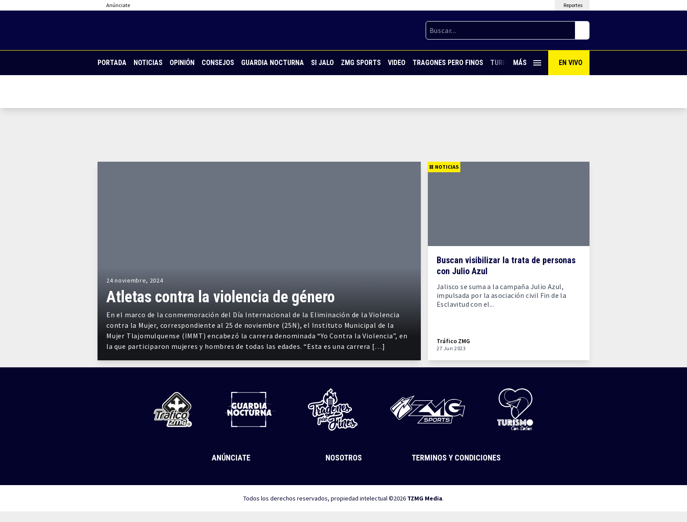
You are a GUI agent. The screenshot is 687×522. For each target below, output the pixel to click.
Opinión (182, 62)
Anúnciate (231, 457)
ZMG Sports (361, 62)
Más (527, 62)
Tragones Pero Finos (447, 62)
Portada (112, 62)
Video (396, 62)
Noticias (148, 62)
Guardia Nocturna (272, 62)
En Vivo (570, 62)
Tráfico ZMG (453, 341)
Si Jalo (322, 62)
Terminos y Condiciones (456, 457)
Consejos (218, 62)
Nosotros (343, 457)
